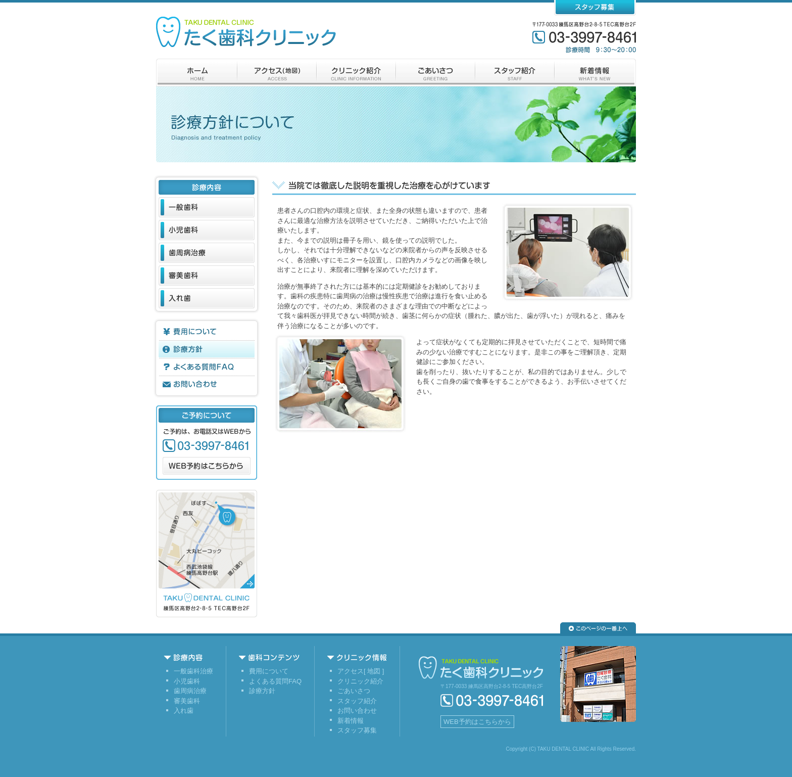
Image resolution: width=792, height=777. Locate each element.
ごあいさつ (353, 691)
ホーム (196, 72)
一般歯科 (207, 207)
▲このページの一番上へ (598, 627)
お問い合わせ (207, 385)
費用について (207, 332)
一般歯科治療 (193, 671)
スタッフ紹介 (515, 72)
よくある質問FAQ (207, 367)
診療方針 (207, 349)
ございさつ (435, 72)
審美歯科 (207, 275)
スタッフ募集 (595, 8)
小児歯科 (207, 230)
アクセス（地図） (277, 72)
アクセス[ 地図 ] (360, 671)
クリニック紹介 (356, 72)
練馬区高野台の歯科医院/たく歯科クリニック (246, 32)
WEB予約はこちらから (207, 466)
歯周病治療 (207, 253)
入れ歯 (207, 298)
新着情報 (595, 72)
